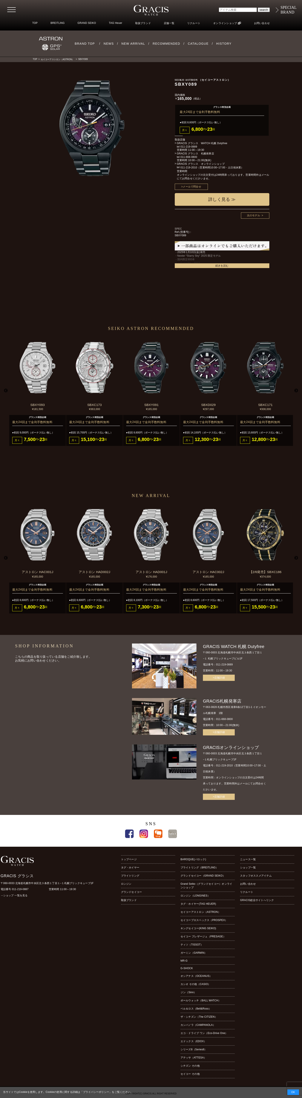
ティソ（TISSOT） (192, 944)
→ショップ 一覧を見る (14, 895)
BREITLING (58, 22)
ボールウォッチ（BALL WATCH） (201, 1000)
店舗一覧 (169, 23)
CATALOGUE (198, 43)
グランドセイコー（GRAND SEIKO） (203, 875)
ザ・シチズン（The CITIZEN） (199, 1016)
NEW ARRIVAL (133, 43)
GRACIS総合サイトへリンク (257, 900)
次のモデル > (255, 215)
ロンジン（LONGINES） (195, 895)
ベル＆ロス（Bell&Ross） (196, 1008)
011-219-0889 (188, 146)
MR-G (184, 960)
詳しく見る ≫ (222, 199)
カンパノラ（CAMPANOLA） (198, 1024)
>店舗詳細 (219, 677)
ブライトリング (130, 875)
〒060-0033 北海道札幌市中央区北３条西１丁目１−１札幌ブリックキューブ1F (47, 883)
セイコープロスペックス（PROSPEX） (204, 920)
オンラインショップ (225, 23)
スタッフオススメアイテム (256, 875)
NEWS (109, 43)
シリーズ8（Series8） (194, 1049)
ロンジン (126, 883)
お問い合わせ (262, 23)
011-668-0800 (188, 157)
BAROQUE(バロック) (193, 859)
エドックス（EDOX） (194, 1041)
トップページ (129, 859)
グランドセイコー (131, 892)
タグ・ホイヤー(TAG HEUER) (198, 903)
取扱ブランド (143, 23)
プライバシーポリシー (96, 1091)
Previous (6, 391)
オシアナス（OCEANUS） (196, 976)
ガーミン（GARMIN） (194, 952)
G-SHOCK (187, 968)
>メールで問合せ (191, 186)
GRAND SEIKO (87, 22)
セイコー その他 (190, 1073)
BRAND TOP (85, 43)
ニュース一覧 (248, 859)
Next (296, 391)
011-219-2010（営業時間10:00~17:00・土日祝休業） (212, 167)
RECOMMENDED (166, 43)
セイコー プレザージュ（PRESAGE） (203, 936)
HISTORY (224, 43)
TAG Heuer (115, 22)
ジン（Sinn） (188, 992)
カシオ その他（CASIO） (196, 984)
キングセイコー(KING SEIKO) (198, 928)
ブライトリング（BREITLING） (199, 867)
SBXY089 (83, 59)
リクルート (193, 23)
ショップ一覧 (248, 867)
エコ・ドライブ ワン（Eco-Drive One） (204, 1033)
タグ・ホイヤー (130, 867)
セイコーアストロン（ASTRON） (57, 59)
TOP (35, 22)
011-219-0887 (20, 889)
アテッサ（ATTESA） (194, 1057)
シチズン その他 (190, 1065)
